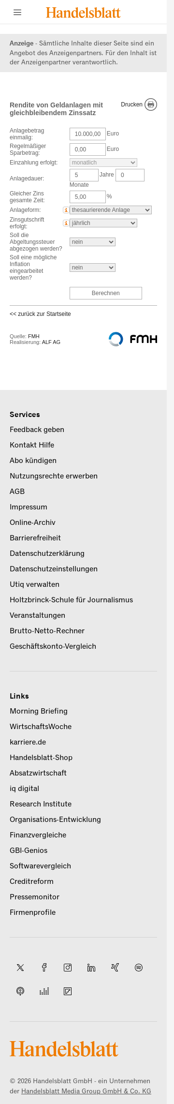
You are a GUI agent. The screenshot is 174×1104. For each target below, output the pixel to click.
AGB (17, 491)
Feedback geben (37, 429)
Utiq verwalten (34, 584)
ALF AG (51, 342)
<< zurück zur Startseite (40, 314)
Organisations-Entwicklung (55, 819)
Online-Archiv (33, 522)
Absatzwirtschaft (38, 773)
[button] (66, 210)
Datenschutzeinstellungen (54, 569)
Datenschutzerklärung (47, 553)
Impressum (28, 507)
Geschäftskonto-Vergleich (53, 646)
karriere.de (28, 742)
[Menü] (17, 12)
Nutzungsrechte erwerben (54, 476)
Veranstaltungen (37, 615)
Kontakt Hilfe (32, 445)
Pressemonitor (34, 897)
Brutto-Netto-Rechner (47, 631)
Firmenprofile (33, 912)
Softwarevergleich (40, 866)
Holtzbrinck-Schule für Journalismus (71, 600)
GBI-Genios (28, 850)
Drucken (132, 104)
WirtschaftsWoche (41, 726)
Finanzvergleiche (38, 835)
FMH (34, 336)
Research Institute (41, 804)
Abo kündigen (33, 460)
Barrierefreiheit (35, 538)
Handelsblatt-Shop (41, 757)
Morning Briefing (39, 711)
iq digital (24, 788)
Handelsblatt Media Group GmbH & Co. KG (86, 1091)
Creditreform (32, 881)
